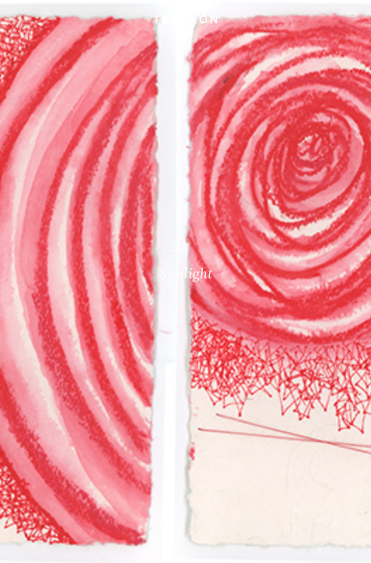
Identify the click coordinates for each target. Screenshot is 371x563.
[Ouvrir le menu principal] (352, 14)
